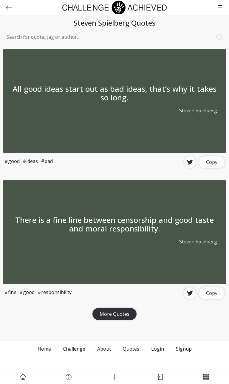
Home (44, 349)
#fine (10, 292)
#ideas (30, 161)
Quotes (131, 349)
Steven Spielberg (198, 110)
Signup (184, 349)
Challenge (74, 349)
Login (157, 349)
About (104, 349)
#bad (47, 161)
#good (12, 161)
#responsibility (55, 292)
